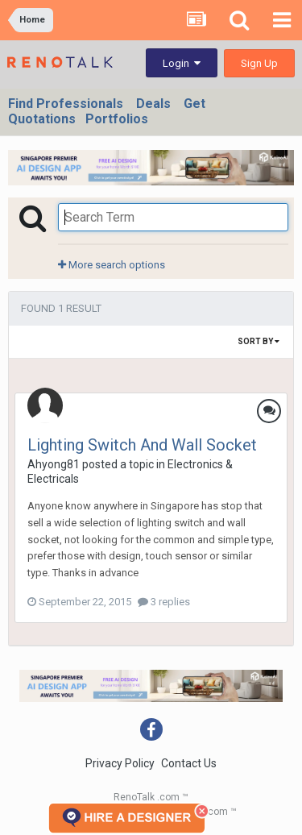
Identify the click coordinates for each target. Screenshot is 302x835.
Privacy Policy (120, 763)
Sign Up (259, 63)
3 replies (164, 602)
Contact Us (189, 763)
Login (182, 63)
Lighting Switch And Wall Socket (142, 445)
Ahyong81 (53, 464)
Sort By (258, 341)
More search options (111, 265)
